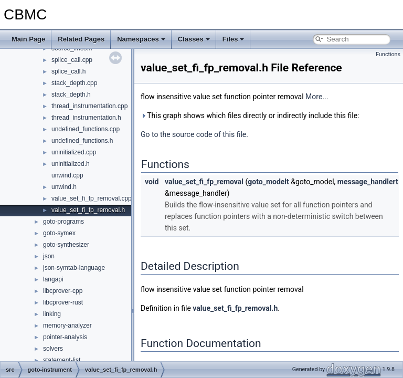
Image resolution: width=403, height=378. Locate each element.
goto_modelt (268, 181)
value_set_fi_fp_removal (204, 181)
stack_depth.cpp (74, 83)
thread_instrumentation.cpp (89, 106)
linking (52, 314)
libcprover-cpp (62, 291)
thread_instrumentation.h (86, 117)
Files (233, 39)
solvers (53, 348)
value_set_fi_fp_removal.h (88, 210)
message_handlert (367, 181)
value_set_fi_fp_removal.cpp (91, 198)
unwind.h (64, 187)
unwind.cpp (67, 175)
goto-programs (63, 221)
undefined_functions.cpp (85, 129)
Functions (388, 54)
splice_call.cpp (71, 60)
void (151, 181)
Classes (194, 39)
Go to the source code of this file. (194, 134)
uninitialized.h (70, 163)
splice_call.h (68, 71)
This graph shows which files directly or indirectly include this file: (250, 115)
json (49, 256)
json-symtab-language (74, 267)
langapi (53, 279)
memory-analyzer (67, 325)
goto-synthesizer (66, 244)
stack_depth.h (71, 94)
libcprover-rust (63, 302)
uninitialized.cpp (73, 152)
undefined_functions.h (82, 140)
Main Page (28, 39)
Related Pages (81, 39)
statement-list (61, 360)
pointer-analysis (65, 337)
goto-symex (59, 233)
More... (316, 96)
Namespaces (141, 39)
